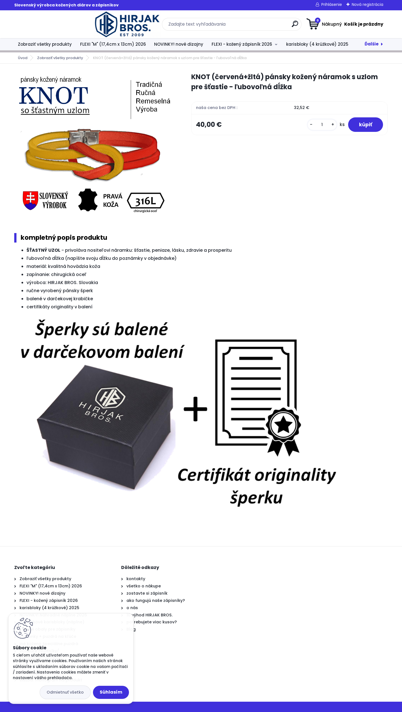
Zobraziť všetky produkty (45, 44)
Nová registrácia (367, 4)
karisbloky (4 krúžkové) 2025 (317, 44)
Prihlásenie (331, 4)
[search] (255, 26)
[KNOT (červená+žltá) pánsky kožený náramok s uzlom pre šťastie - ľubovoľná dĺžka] (93, 146)
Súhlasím (111, 692)
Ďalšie (372, 44)
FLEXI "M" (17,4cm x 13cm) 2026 (113, 44)
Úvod (22, 57)
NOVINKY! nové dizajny (178, 44)
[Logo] (48, 24)
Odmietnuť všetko (65, 692)
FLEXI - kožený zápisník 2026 (242, 44)
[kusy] (321, 124)
